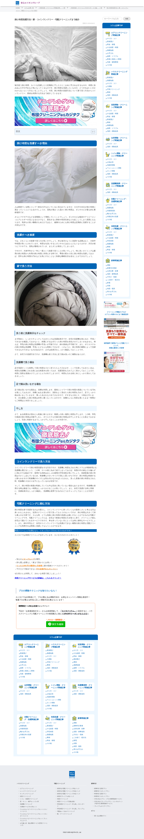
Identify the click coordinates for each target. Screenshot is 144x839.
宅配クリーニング (59, 783)
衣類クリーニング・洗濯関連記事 (31, 718)
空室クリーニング (53, 662)
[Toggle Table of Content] (91, 132)
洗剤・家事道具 (79, 731)
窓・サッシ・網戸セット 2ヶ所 (29, 801)
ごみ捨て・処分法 (80, 737)
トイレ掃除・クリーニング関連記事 (58, 686)
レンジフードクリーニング (28, 791)
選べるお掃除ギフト (100, 816)
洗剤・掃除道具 (52, 668)
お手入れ (23, 665)
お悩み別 (50, 694)
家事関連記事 (83, 718)
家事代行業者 (78, 726)
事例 (48, 665)
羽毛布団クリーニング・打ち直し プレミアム (70, 809)
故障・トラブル (25, 668)
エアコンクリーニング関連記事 (31, 645)
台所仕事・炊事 (79, 729)
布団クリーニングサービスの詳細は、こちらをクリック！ (38, 578)
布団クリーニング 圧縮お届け (66, 801)
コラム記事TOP (55, 637)
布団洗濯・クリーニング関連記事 (58, 718)
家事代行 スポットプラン (101, 791)
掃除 (75, 723)
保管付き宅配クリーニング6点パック (68, 788)
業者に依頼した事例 (27, 671)
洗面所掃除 (51, 697)
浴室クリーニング (25, 796)
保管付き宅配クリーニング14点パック (68, 793)
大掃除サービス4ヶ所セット (28, 806)
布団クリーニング (62, 799)
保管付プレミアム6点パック (65, 796)
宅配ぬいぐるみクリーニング (66, 811)
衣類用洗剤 (24, 729)
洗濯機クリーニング (26, 804)
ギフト (93, 811)
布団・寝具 (77, 746)
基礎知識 (23, 662)
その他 (22, 677)
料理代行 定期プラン (100, 793)
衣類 (75, 743)
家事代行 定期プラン (100, 788)
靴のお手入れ (25, 731)
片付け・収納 (78, 734)
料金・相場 (24, 656)
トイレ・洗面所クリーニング (29, 799)
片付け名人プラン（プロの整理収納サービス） (108, 799)
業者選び (23, 653)
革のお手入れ (78, 749)
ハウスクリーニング (23, 783)
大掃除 (49, 659)
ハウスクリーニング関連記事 (58, 645)
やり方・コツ (25, 650)
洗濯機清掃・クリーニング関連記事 (85, 686)
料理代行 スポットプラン (101, 796)
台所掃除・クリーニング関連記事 (31, 686)
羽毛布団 (50, 731)
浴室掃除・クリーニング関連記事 (85, 645)
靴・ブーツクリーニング (64, 814)
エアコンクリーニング (27, 788)
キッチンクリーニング (27, 793)
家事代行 (94, 783)
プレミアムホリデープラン (102, 806)
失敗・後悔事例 (25, 674)
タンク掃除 (51, 703)
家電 (75, 740)
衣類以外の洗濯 (25, 734)
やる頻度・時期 (25, 659)
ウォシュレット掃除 (54, 700)
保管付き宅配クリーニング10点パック (68, 791)
